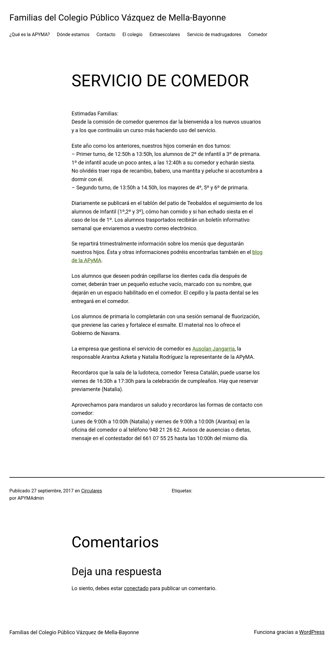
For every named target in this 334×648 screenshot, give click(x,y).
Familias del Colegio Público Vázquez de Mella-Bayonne (117, 17)
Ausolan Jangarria (213, 349)
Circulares (91, 491)
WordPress (312, 632)
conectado (136, 588)
